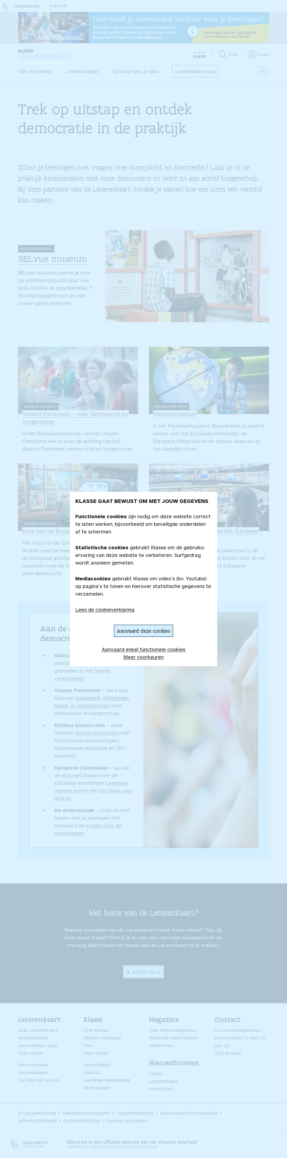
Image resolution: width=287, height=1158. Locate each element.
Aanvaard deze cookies (143, 631)
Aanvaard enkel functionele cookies (143, 649)
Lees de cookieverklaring (104, 610)
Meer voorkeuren (143, 657)
